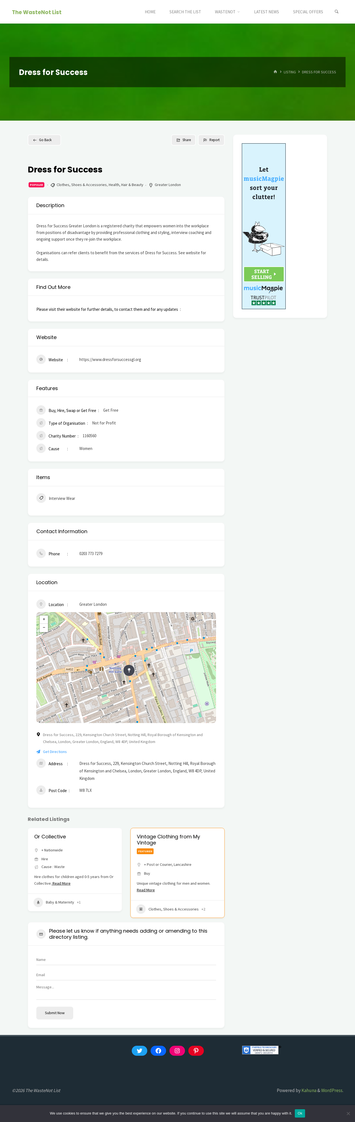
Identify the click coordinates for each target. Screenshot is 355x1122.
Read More (64, 889)
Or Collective (152, 836)
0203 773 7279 (90, 553)
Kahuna (308, 1090)
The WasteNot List (37, 12)
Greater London (168, 184)
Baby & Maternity (54, 909)
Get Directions (51, 751)
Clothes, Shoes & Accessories (82, 184)
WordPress (332, 1090)
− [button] (44, 628)
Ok (300, 1113)
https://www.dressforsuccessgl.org (110, 359)
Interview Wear (55, 499)
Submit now (55, 1012)
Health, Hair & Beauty (126, 184)
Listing (290, 72)
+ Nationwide (52, 850)
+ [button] (44, 619)
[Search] (336, 12)
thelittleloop (49, 836)
